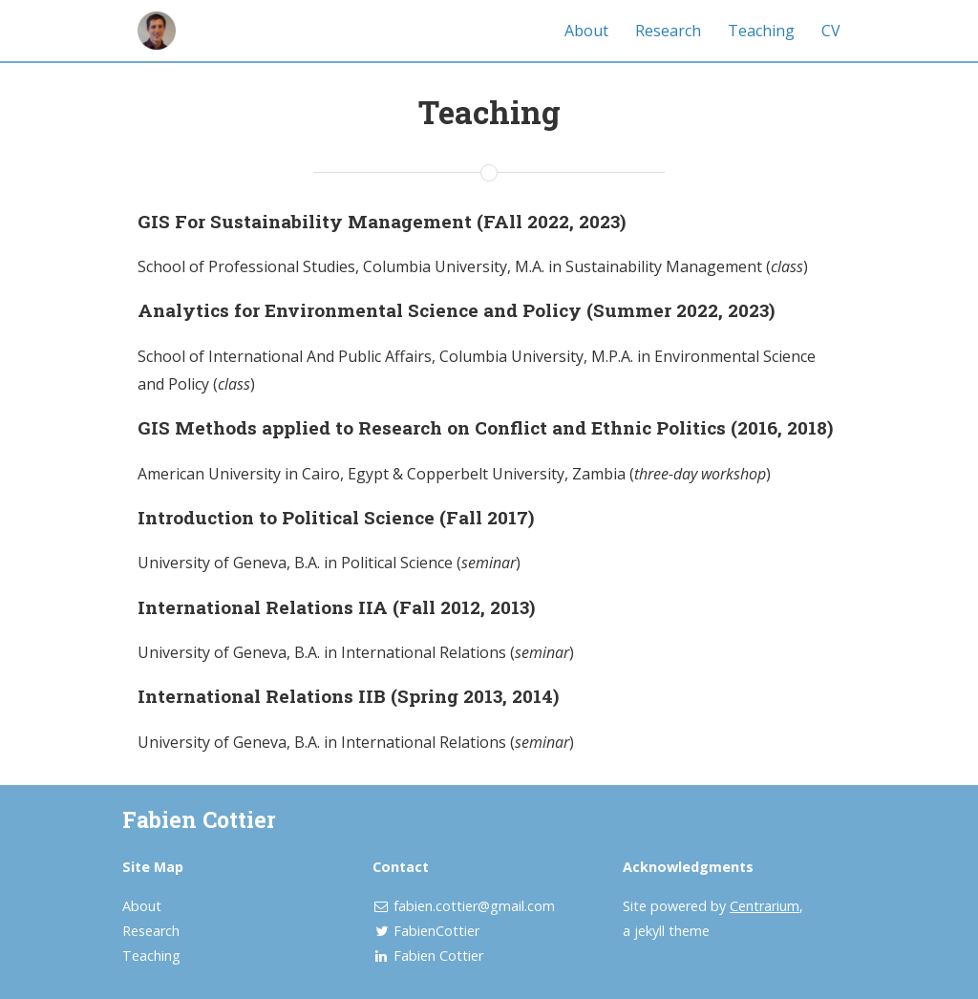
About (586, 30)
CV (830, 30)
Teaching (761, 30)
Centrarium (764, 906)
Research (668, 30)
